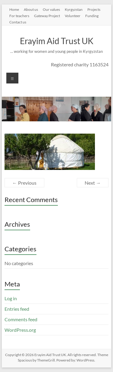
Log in (11, 298)
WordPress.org (20, 330)
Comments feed (21, 319)
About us (31, 9)
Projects (93, 9)
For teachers (19, 16)
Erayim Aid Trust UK (56, 41)
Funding (92, 16)
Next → (93, 183)
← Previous (24, 183)
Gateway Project (47, 16)
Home (14, 9)
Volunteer (72, 16)
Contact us (17, 22)
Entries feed (17, 309)
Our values (51, 9)
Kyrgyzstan (74, 9)
